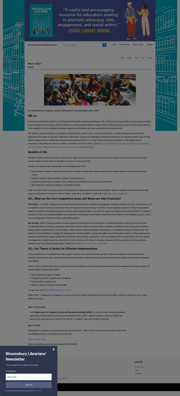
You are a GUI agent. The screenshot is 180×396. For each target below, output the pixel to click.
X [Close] (54, 349)
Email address (11, 371)
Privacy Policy (37, 390)
